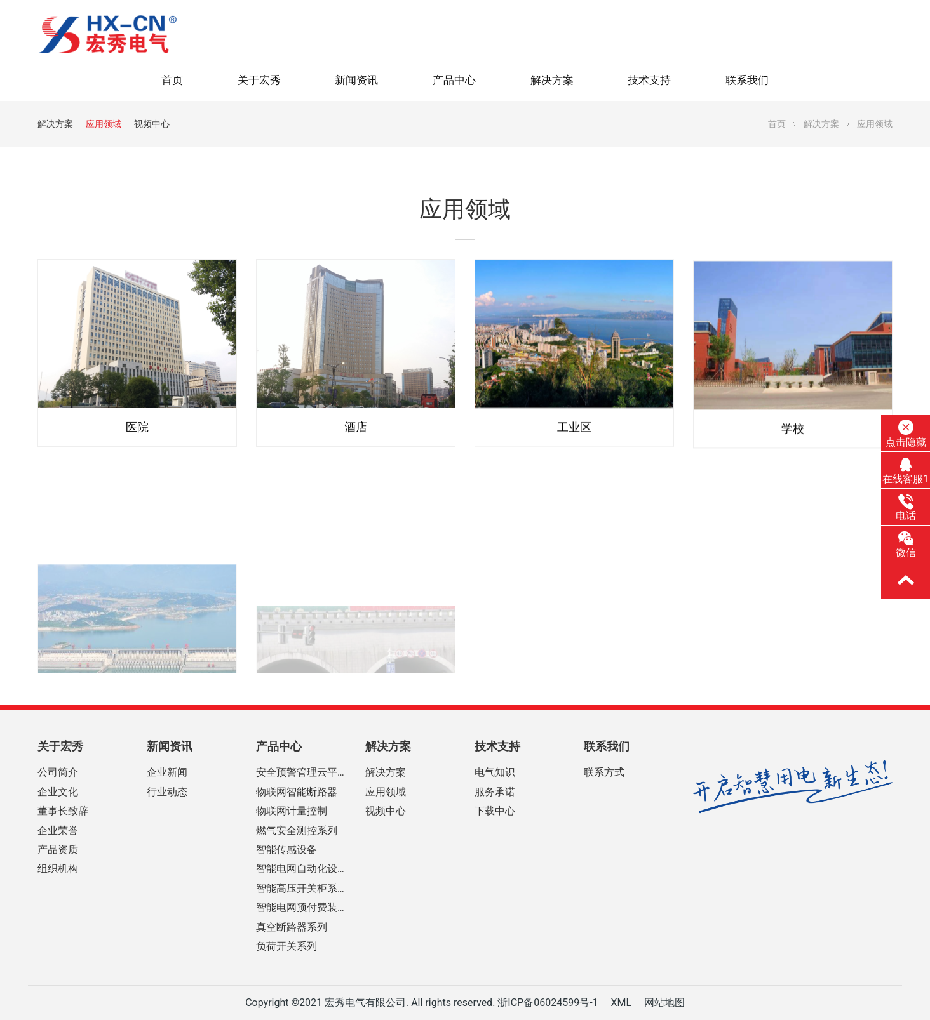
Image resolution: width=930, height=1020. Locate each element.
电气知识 (495, 772)
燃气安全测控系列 (296, 831)
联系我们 (747, 80)
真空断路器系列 (291, 927)
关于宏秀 (259, 80)
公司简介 (57, 772)
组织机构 (57, 869)
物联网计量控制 (291, 811)
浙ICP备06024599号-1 (547, 1003)
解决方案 (552, 80)
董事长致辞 (62, 811)
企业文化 (57, 792)
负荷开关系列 (286, 946)
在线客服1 (905, 471)
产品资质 (57, 850)
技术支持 (649, 80)
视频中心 (152, 124)
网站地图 (664, 1003)
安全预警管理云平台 (301, 772)
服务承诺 (495, 792)
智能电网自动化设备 (301, 869)
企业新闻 (167, 772)
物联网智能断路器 (296, 792)
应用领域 (103, 124)
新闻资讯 (356, 80)
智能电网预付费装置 (301, 907)
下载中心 (495, 811)
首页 (172, 80)
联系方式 (604, 772)
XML (620, 1003)
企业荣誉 (57, 831)
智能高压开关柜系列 (301, 888)
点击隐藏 (906, 433)
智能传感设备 (286, 850)
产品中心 (454, 80)
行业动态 (167, 792)
